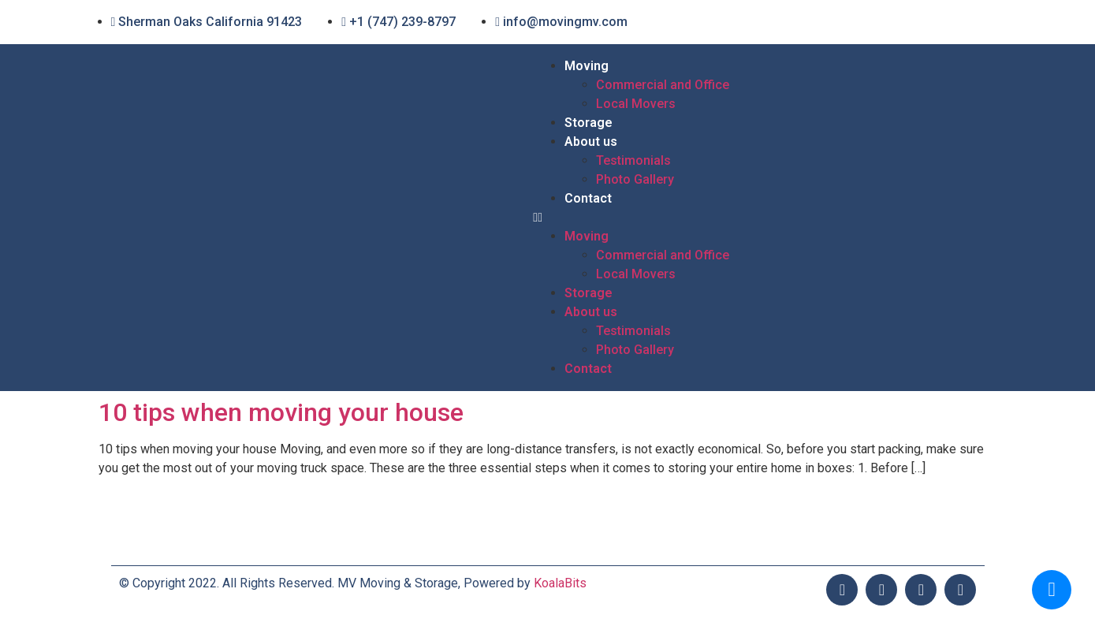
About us (590, 141)
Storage (588, 122)
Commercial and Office (662, 84)
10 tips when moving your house (281, 412)
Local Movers (636, 103)
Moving (586, 65)
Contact (588, 198)
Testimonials (633, 160)
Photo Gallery (635, 179)
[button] (758, 217)
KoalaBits (560, 583)
